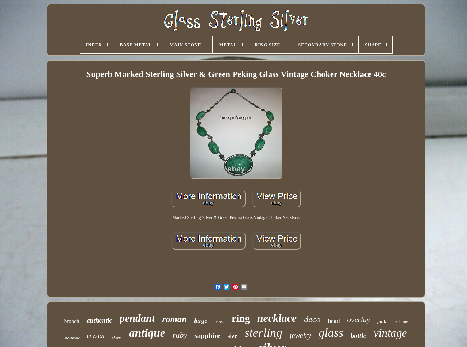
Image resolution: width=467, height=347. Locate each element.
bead (334, 321)
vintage (390, 333)
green (219, 321)
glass (331, 332)
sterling (263, 332)
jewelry (300, 335)
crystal (96, 335)
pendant (137, 318)
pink (381, 321)
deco (312, 319)
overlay (358, 319)
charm (117, 338)
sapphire (207, 335)
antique (147, 332)
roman (174, 319)
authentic (99, 320)
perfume (400, 321)
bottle (358, 335)
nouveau (72, 337)
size (232, 335)
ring (241, 318)
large (200, 320)
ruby (180, 334)
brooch (72, 321)
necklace (277, 318)
